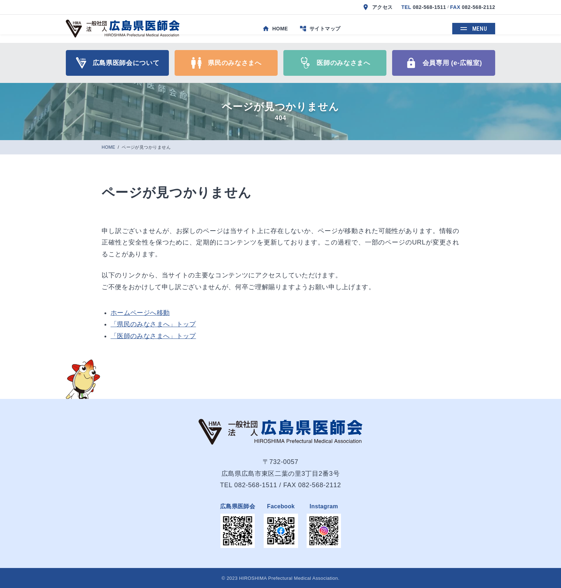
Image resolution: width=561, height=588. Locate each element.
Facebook (281, 506)
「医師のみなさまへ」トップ (153, 336)
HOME (109, 147)
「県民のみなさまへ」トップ (153, 324)
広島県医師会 (237, 506)
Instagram (323, 506)
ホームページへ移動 (140, 312)
